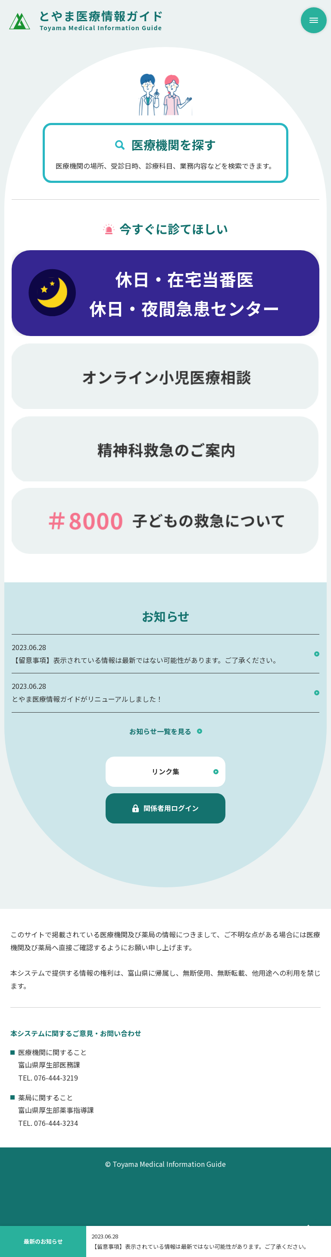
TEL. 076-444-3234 (48, 1123)
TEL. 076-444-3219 (48, 1077)
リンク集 (165, 771)
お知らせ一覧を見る (160, 731)
